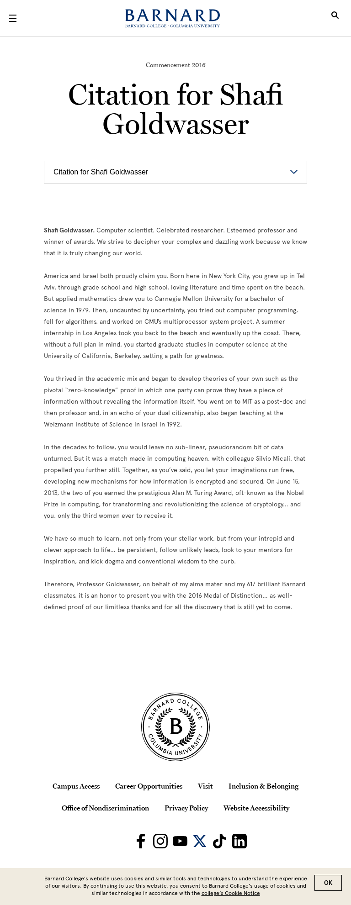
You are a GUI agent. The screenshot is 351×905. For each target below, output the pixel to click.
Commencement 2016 (176, 65)
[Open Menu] (13, 18)
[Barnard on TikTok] (219, 841)
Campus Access (76, 785)
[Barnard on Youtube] (180, 841)
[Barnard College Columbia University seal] (175, 727)
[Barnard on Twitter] (199, 841)
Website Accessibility (256, 807)
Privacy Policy (186, 807)
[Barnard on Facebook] (140, 841)
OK (328, 883)
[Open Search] (335, 18)
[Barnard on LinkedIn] (239, 841)
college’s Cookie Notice (231, 893)
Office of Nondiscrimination (105, 807)
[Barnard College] (172, 18)
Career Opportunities (148, 785)
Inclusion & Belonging (263, 785)
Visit (205, 785)
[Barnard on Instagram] (160, 841)
